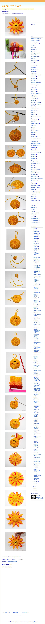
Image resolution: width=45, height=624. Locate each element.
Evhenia (38, 495)
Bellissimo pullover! (35, 345)
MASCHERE (33, 141)
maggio (35, 243)
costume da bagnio (35, 102)
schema (33, 194)
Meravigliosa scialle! (36, 386)
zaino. (32, 224)
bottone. (33, 58)
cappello (33, 73)
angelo (32, 45)
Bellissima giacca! (37, 310)
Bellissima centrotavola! (36, 368)
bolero (32, 51)
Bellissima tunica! (37, 274)
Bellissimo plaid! (36, 461)
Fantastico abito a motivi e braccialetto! (36, 266)
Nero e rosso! (36, 285)
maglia (32, 134)
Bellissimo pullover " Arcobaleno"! (36, 321)
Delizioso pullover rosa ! (37, 298)
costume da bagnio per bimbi (36, 105)
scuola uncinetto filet (35, 202)
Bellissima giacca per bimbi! (37, 476)
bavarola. (33, 49)
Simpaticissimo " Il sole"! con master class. (37, 353)
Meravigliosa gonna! (36, 395)
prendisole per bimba (35, 182)
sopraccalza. (34, 204)
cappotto (33, 76)
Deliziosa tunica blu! (36, 290)
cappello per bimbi (35, 75)
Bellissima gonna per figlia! (36, 327)
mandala (33, 140)
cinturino (33, 86)
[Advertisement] (16, 601)
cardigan (33, 80)
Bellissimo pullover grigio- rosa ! (37, 318)
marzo (35, 246)
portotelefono (34, 176)
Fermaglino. (33, 110)
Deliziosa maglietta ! (36, 308)
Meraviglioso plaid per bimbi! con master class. (36, 379)
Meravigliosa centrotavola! (36, 473)
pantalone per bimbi (35, 152)
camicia (33, 67)
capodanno (33, 69)
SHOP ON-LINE (26, 9)
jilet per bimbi (34, 130)
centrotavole (34, 84)
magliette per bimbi (35, 138)
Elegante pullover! (35, 450)
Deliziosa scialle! (36, 457)
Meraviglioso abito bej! (36, 288)
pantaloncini (34, 151)
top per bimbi (34, 213)
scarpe (32, 189)
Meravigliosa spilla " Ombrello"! (36, 411)
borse (32, 54)
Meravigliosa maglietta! (36, 428)
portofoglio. (33, 174)
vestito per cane (34, 222)
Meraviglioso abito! (36, 402)
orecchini (33, 147)
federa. (32, 107)
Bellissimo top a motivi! (36, 250)
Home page (4, 9)
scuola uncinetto (13, 561)
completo (33, 91)
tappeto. (33, 207)
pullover (33, 183)
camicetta (33, 65)
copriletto (33, 97)
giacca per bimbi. (35, 116)
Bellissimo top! (36, 409)
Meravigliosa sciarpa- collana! (36, 466)
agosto (35, 238)
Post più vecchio (25, 612)
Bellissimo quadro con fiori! (37, 437)
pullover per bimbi (35, 187)
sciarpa (33, 198)
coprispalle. (33, 98)
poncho (33, 167)
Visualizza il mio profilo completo (39, 498)
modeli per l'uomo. (35, 145)
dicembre (36, 231)
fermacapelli (34, 109)
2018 (34, 483)
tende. (32, 209)
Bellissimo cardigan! (35, 361)
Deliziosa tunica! (36, 292)
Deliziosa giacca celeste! (36, 375)
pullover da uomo (35, 185)
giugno (35, 241)
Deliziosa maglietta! (35, 442)
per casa (8, 561)
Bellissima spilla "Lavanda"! (36, 447)
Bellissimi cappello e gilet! (36, 253)
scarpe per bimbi (35, 191)
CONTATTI (20, 9)
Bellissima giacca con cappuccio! (37, 404)
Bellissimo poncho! (35, 373)
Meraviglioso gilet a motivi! (37, 348)
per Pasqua (33, 161)
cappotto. (33, 78)
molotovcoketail (25, 621)
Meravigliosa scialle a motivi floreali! (36, 276)
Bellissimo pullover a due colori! (36, 301)
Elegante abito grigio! (36, 272)
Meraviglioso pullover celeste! (36, 335)
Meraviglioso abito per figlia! (37, 284)
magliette (33, 136)
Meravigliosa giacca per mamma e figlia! (37, 383)
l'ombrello (33, 132)
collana (33, 87)
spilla (32, 205)
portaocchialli (34, 172)
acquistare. (33, 42)
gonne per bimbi (34, 123)
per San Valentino (35, 163)
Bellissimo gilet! (36, 257)
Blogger (35, 621)
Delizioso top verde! (36, 407)
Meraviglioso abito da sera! (36, 269)
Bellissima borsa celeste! (36, 464)
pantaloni (33, 154)
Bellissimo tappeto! (35, 312)
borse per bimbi (34, 56)
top (32, 211)
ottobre (35, 235)
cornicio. (33, 100)
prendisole (33, 180)
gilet (32, 118)
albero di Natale (34, 44)
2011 (33, 490)
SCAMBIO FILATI (14, 9)
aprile (35, 245)
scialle (32, 196)
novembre (36, 233)
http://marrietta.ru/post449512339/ (13, 557)
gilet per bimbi (34, 119)
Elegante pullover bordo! (37, 315)
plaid (32, 165)
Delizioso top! (36, 423)
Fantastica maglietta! (35, 445)
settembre (36, 236)
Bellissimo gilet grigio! (36, 431)
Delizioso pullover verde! (37, 343)
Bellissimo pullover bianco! (35, 357)
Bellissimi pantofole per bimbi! (36, 470)
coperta (33, 95)
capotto (33, 71)
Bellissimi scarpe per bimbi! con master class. (36, 389)
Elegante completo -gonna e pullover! (36, 339)
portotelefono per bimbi (36, 178)
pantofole (33, 156)
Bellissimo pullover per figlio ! (36, 295)
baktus (32, 47)
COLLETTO (33, 89)
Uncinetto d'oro (11, 6)
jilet (32, 129)
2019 (34, 230)
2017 (34, 485)
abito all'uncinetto (35, 38)
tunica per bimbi (34, 218)
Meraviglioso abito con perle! (36, 262)
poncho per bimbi (35, 169)
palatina (33, 149)
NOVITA (9, 9)
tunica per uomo (34, 220)
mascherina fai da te (35, 143)
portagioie (33, 171)
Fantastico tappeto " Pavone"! (35, 415)
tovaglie (33, 215)
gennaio (35, 481)
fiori (32, 112)
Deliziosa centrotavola (36, 363)
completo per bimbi (35, 93)
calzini (32, 62)
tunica (32, 216)
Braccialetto (34, 60)
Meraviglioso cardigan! (36, 351)
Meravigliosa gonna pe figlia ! (36, 433)
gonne (32, 121)
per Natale (33, 160)
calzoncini (33, 64)
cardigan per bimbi (35, 82)
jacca (32, 127)
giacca (32, 114)
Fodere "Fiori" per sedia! (37, 455)
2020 (34, 228)
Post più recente (6, 612)
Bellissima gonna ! (36, 325)
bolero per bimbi (34, 53)
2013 (34, 486)
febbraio (36, 248)
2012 (34, 488)
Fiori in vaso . (36, 399)
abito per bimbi (34, 40)
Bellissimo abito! (36, 256)
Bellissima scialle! (37, 370)
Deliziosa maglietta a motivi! (36, 280)
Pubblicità (31, 9)
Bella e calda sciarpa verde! (36, 392)
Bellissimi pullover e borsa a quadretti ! (37, 305)
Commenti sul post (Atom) (17, 615)
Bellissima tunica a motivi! (36, 366)
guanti (32, 125)
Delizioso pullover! (35, 398)
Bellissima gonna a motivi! (36, 419)
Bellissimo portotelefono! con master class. (36, 331)
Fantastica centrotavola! (36, 260)
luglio (35, 240)
